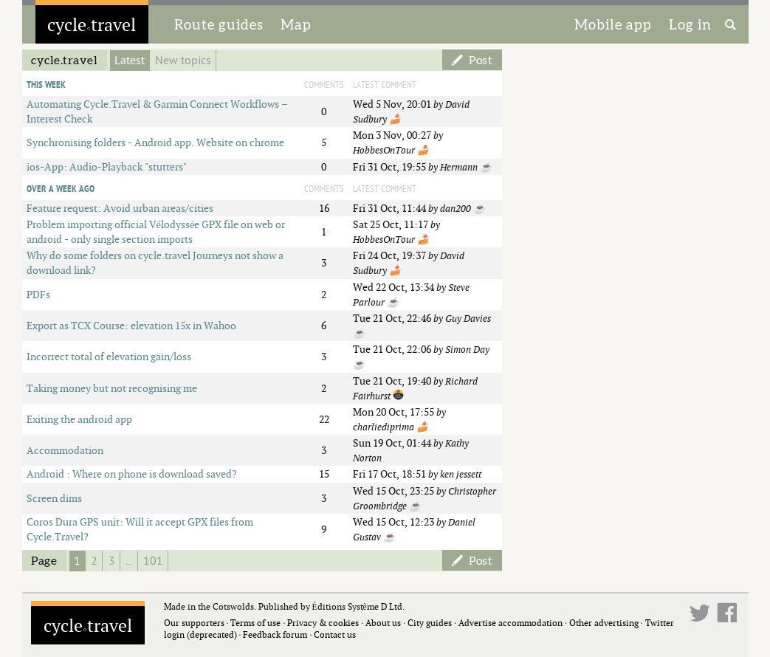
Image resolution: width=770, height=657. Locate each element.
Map (296, 24)
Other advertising (604, 622)
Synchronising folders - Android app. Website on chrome (155, 142)
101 (153, 561)
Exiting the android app (79, 419)
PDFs (38, 294)
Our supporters (194, 622)
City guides (430, 622)
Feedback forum (275, 634)
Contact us (335, 634)
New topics (183, 60)
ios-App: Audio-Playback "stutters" (107, 166)
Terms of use (255, 622)
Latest (129, 60)
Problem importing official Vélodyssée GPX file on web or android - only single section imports (156, 231)
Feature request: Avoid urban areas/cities (120, 208)
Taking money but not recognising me (112, 388)
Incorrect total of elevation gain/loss (109, 356)
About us (383, 622)
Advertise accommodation (510, 622)
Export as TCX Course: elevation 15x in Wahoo (131, 325)
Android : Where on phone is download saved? (132, 474)
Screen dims (54, 498)
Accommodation (65, 450)
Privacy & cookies (323, 622)
